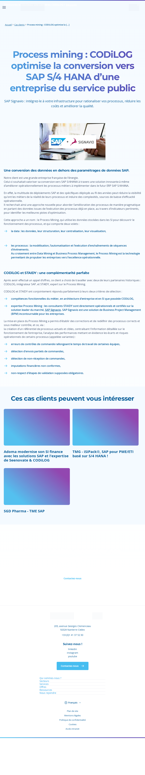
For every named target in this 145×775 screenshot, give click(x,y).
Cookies (72, 761)
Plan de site (72, 748)
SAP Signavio (53, 347)
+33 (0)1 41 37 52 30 (72, 672)
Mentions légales (72, 752)
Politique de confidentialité (72, 756)
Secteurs (44, 718)
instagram (72, 689)
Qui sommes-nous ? (50, 715)
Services (44, 721)
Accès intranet (72, 765)
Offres (43, 723)
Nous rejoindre (48, 729)
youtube (72, 693)
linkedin (72, 686)
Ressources (46, 726)
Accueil (8, 24)
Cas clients (19, 24)
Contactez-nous (72, 615)
